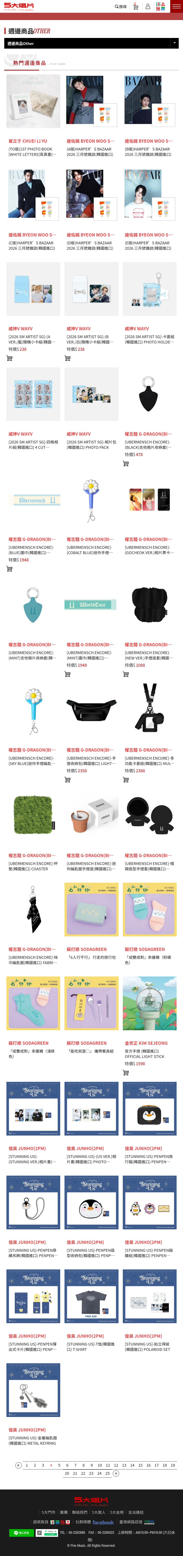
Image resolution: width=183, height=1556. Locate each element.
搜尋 (123, 6)
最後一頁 (116, 1473)
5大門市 (49, 1512)
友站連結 (136, 1512)
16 (148, 1465)
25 (107, 1473)
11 (108, 1465)
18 (165, 1465)
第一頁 (18, 1465)
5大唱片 (19, 6)
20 (67, 1473)
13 (124, 1465)
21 (75, 1473)
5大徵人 (99, 1512)
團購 (64, 1512)
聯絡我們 (80, 1512)
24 (99, 1473)
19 (173, 1465)
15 (140, 1465)
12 (116, 1465)
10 (100, 1465)
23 (91, 1473)
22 (83, 1473)
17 (157, 1465)
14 (132, 1465)
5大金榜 (117, 1512)
